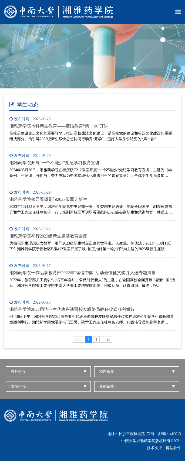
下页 (106, 339)
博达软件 (173, 448)
